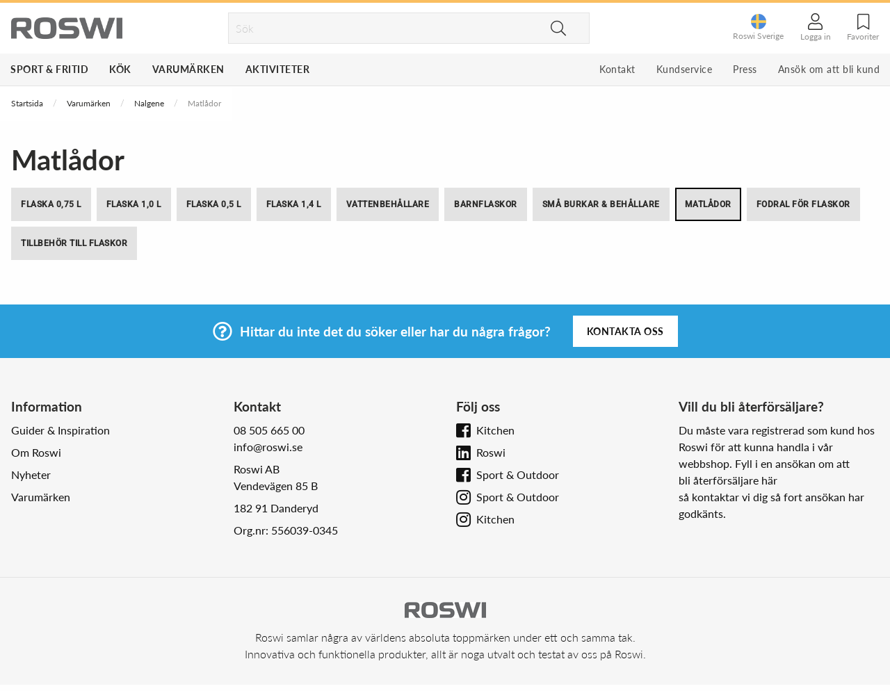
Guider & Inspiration (60, 430)
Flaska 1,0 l (133, 204)
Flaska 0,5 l (213, 204)
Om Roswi (36, 452)
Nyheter (31, 474)
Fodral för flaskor (803, 204)
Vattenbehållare (388, 204)
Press (745, 69)
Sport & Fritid (49, 69)
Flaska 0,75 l (51, 204)
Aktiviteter (277, 69)
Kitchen (495, 430)
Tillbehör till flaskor (74, 243)
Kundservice (684, 69)
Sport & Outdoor (517, 474)
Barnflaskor (485, 204)
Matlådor (708, 204)
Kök (120, 69)
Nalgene (149, 103)
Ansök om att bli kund (829, 69)
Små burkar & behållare (601, 204)
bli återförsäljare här (728, 480)
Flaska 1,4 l (293, 204)
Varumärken (188, 69)
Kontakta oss (625, 331)
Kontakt (617, 69)
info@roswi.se (268, 446)
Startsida (27, 103)
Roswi (490, 452)
